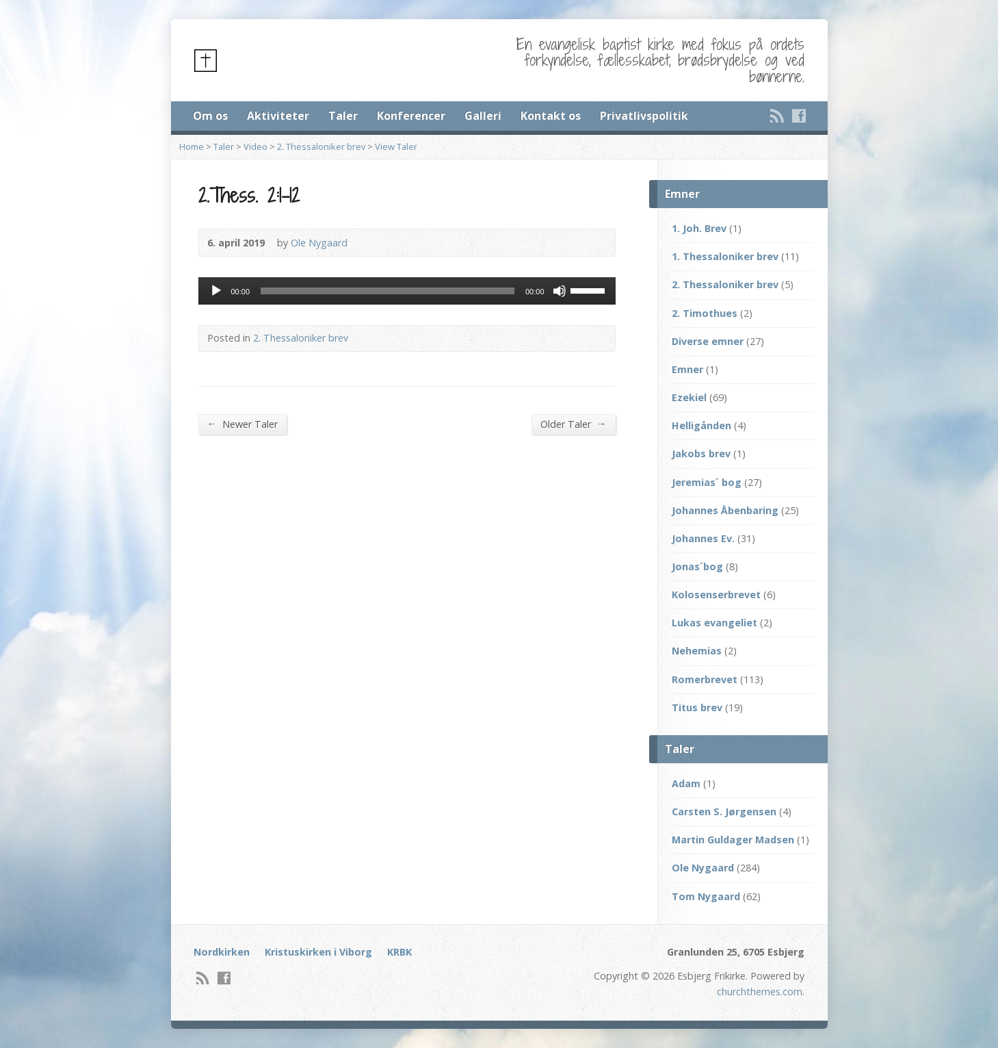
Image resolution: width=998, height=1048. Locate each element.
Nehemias (697, 650)
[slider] (387, 290)
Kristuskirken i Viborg (318, 951)
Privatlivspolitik (644, 115)
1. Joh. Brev (699, 228)
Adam (686, 783)
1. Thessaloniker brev (725, 256)
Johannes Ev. (703, 538)
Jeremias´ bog (706, 482)
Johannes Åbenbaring (725, 510)
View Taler (396, 146)
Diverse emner (708, 341)
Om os (210, 115)
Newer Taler (242, 424)
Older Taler (573, 424)
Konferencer (411, 115)
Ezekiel (689, 397)
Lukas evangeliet (714, 622)
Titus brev (697, 707)
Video (255, 146)
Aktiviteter (278, 115)
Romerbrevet (704, 679)
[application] (407, 291)
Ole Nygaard (319, 242)
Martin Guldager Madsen (733, 839)
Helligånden (701, 425)
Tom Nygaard (706, 896)
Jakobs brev (701, 453)
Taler (343, 115)
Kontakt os (551, 115)
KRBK (399, 951)
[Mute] (559, 291)
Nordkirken (222, 951)
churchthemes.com (759, 991)
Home (191, 146)
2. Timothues (704, 313)
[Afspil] (216, 291)
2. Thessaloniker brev (321, 146)
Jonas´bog (697, 566)
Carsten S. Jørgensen (724, 811)
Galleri (482, 115)
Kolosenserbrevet (716, 594)
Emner (687, 369)
